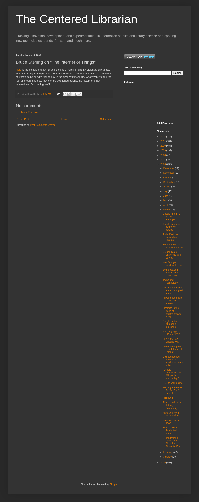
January (167, 456)
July (165, 191)
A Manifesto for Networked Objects (170, 237)
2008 (163, 155)
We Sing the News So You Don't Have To (172, 390)
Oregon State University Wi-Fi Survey (172, 255)
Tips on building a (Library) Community (172, 405)
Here (18, 69)
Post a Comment (29, 112)
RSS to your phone (172, 383)
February (168, 452)
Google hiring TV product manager (171, 216)
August (167, 186)
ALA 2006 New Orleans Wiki (171, 340)
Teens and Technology (170, 281)
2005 (163, 462)
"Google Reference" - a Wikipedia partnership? (172, 374)
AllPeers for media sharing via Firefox (172, 300)
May (165, 200)
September (169, 182)
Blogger (114, 484)
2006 (163, 164)
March (166, 209)
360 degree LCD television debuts (173, 246)
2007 (163, 159)
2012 (163, 136)
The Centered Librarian (76, 19)
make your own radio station (171, 414)
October (167, 177)
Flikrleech (168, 397)
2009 (163, 150)
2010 (163, 145)
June (166, 196)
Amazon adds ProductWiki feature (170, 430)
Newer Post (23, 119)
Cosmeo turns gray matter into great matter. (173, 290)
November (169, 172)
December (169, 168)
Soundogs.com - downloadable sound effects (171, 272)
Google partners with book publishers (171, 324)
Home (64, 119)
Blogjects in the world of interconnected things (172, 312)
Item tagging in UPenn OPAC (171, 333)
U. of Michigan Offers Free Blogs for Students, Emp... (173, 442)
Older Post (105, 119)
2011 (163, 141)
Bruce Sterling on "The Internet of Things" (172, 349)
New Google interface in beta (172, 263)
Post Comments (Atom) (42, 125)
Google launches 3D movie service (171, 227)
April (165, 205)
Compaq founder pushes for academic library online (173, 361)
